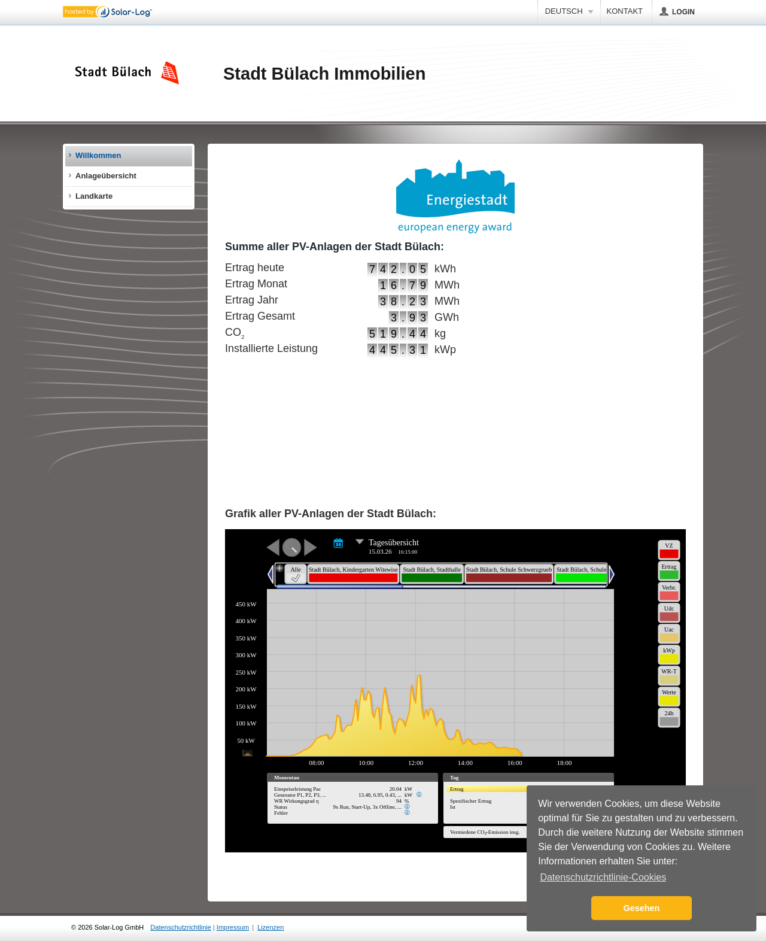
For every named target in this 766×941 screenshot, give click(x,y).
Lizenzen (270, 927)
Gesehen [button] (642, 908)
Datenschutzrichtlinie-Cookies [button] (603, 877)
